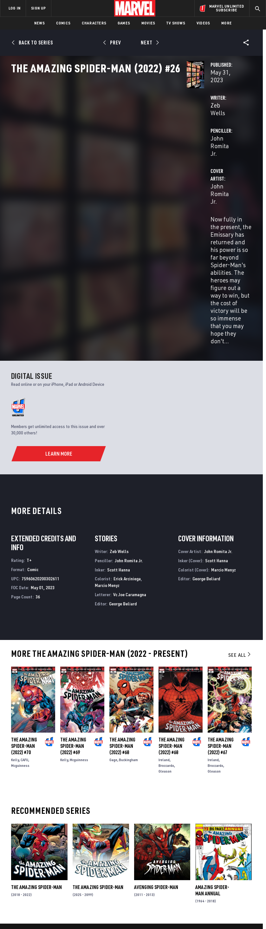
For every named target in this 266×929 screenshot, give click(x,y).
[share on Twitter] (227, 838)
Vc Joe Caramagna (129, 458)
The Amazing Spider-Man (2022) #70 (24, 610)
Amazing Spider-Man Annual (212, 754)
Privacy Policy (48, 906)
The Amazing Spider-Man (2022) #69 (73, 610)
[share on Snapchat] (227, 851)
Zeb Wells (100, 139)
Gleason (165, 635)
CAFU (24, 624)
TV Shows (175, 23)
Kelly (15, 624)
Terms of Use (19, 906)
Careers (63, 845)
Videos (203, 23)
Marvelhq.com (117, 840)
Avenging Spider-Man (156, 751)
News (39, 23)
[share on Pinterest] (236, 851)
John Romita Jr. (187, 139)
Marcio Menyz (107, 449)
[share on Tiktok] (216, 865)
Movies (148, 23)
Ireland (164, 624)
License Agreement (238, 906)
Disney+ (110, 831)
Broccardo (166, 630)
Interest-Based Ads (116, 914)
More (226, 23)
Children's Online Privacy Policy (189, 906)
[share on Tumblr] (246, 838)
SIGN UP (38, 8)
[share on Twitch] (246, 851)
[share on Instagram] (236, 838)
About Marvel (62, 825)
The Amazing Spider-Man (36, 751)
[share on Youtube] (216, 851)
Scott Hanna (118, 434)
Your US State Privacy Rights (90, 906)
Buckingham (128, 624)
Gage (113, 624)
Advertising (114, 822)
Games (124, 23)
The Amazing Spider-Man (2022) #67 (221, 610)
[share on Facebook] (216, 838)
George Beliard (123, 468)
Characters (94, 23)
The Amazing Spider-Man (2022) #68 (122, 610)
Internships (68, 854)
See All (240, 519)
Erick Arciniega (127, 443)
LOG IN (15, 8)
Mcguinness (20, 630)
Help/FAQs (65, 836)
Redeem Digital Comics (109, 855)
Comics (63, 23)
